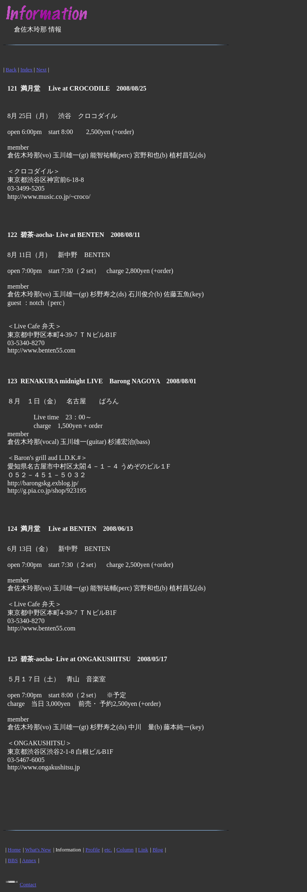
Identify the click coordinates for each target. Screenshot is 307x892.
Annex (29, 860)
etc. (108, 849)
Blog (157, 849)
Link (143, 849)
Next (41, 69)
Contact (28, 884)
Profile (92, 849)
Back (11, 69)
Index (26, 69)
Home (14, 849)
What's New (38, 849)
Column (125, 849)
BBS (13, 860)
